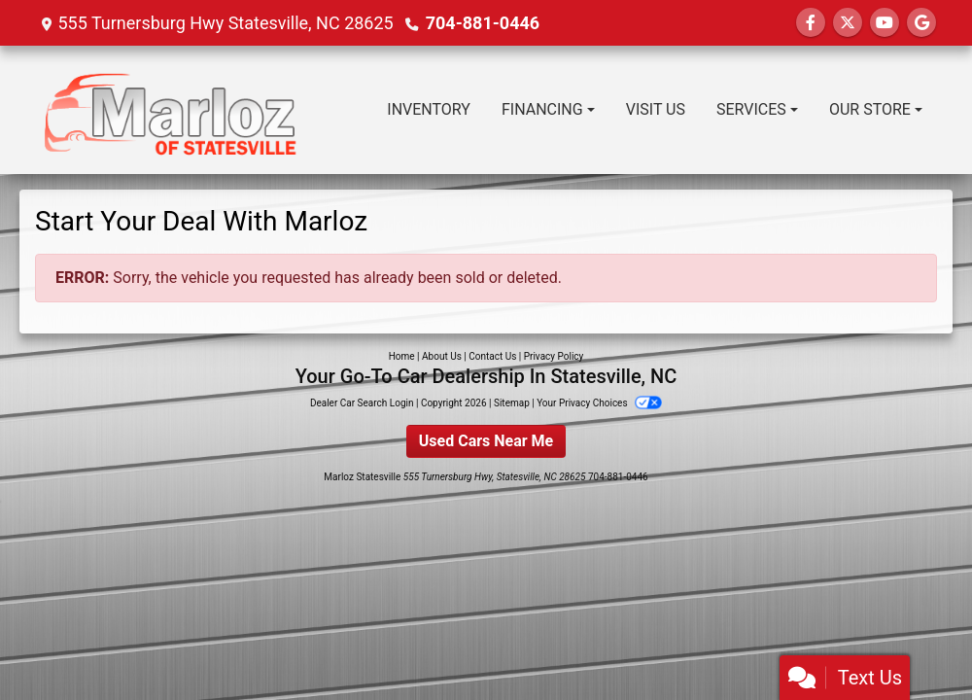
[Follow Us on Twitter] (847, 23)
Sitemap (512, 403)
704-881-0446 (482, 23)
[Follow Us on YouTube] (884, 23)
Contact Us (492, 356)
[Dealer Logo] (171, 109)
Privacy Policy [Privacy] (554, 356)
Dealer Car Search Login (362, 403)
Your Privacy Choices (599, 403)
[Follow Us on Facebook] (810, 23)
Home (402, 356)
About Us (442, 356)
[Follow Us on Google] (921, 23)
